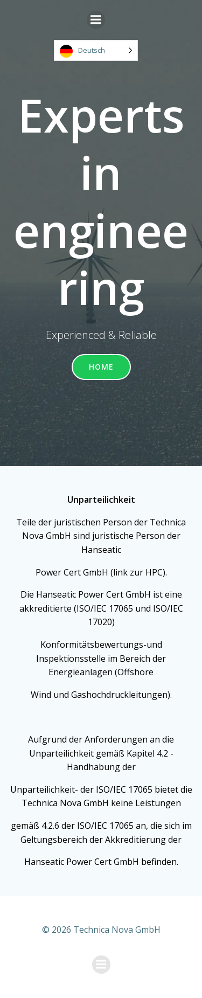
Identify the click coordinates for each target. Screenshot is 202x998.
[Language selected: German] (96, 50)
